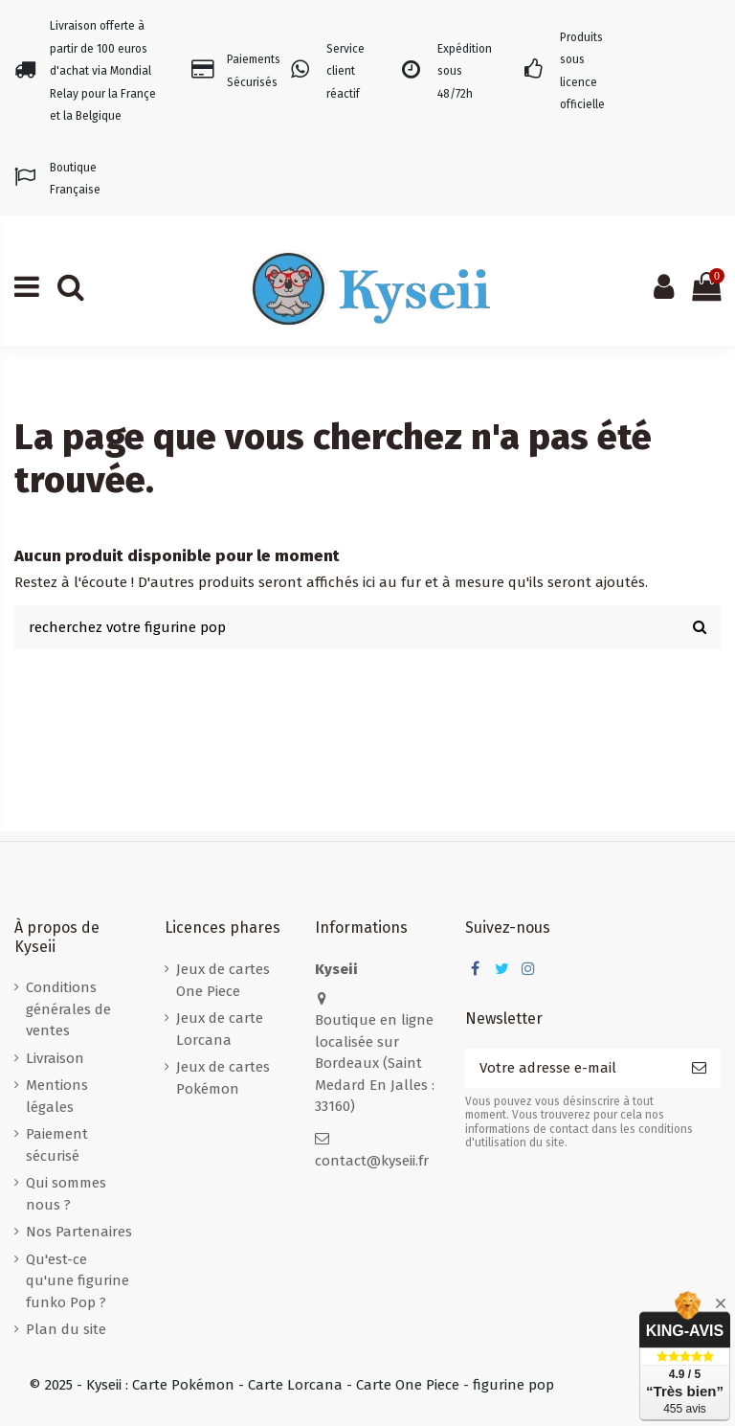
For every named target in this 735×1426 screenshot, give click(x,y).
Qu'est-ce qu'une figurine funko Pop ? (77, 1281)
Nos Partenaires (79, 1231)
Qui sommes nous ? (66, 1193)
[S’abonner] (699, 1068)
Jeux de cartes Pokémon (223, 1078)
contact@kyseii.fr (372, 1160)
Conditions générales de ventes (68, 1009)
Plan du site (66, 1329)
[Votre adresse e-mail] (571, 1068)
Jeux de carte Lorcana (219, 1029)
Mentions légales (57, 1096)
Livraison (55, 1058)
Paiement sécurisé (57, 1145)
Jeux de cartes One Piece (223, 980)
